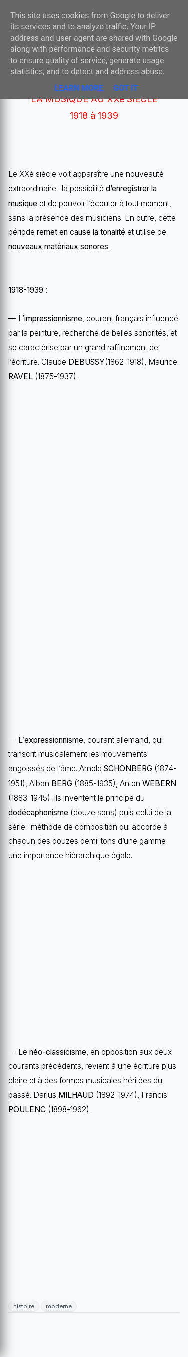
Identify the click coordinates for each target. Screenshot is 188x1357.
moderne (59, 1306)
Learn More (78, 88)
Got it (125, 88)
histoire (23, 1306)
